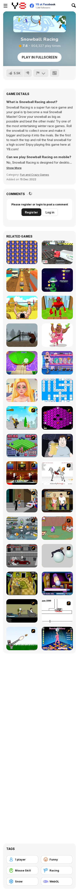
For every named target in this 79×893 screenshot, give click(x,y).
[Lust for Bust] (57, 500)
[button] (13, 168)
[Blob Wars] (21, 445)
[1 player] (22, 859)
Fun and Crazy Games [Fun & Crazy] (34, 174)
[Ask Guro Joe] (57, 583)
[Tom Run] (21, 280)
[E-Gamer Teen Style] (57, 363)
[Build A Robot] (21, 528)
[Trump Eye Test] (21, 252)
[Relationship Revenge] (57, 473)
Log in (50, 212)
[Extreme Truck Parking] (57, 252)
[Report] (40, 73)
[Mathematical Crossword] (57, 390)
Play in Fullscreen (39, 57)
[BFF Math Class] (21, 390)
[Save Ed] (21, 583)
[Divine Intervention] (21, 500)
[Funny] (57, 859)
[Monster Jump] (57, 280)
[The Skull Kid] (21, 611)
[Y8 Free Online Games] (19, 6)
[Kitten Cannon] (21, 638)
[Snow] (22, 881)
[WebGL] (57, 881)
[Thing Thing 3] (21, 555)
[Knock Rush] (57, 307)
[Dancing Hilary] (57, 638)
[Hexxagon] (57, 418)
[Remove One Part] (57, 335)
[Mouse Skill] (22, 870)
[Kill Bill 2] (21, 473)
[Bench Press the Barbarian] (21, 307)
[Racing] (57, 870)
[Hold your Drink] (57, 445)
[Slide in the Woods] (21, 335)
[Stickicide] (57, 611)
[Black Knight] (21, 418)
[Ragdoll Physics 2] (57, 555)
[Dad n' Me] (57, 528)
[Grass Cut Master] (21, 363)
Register (31, 212)
